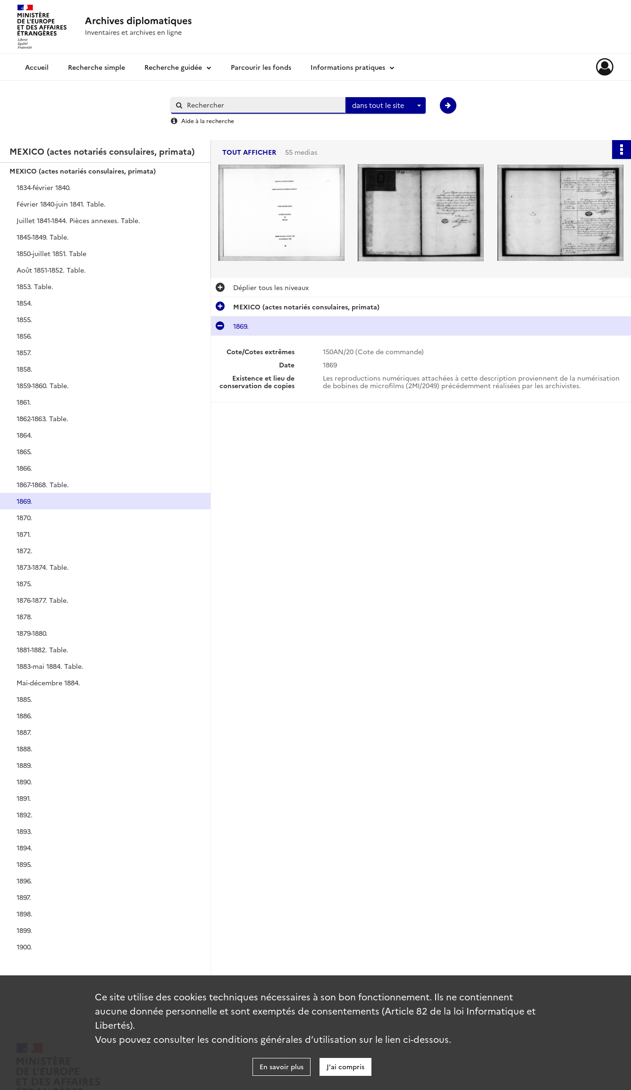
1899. (24, 930)
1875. (24, 583)
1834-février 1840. (44, 187)
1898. (25, 913)
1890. (24, 781)
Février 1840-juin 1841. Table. (61, 203)
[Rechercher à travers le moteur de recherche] (263, 105)
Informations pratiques (348, 67)
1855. (24, 319)
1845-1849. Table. (43, 236)
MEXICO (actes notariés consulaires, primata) (82, 170)
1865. (24, 451)
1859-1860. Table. (43, 385)
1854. (25, 303)
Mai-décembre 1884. (48, 682)
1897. (24, 897)
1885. (24, 699)
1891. (24, 798)
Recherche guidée (173, 67)
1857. (24, 352)
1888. (25, 748)
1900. (24, 946)
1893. (24, 831)
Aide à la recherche (207, 120)
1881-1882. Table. (42, 649)
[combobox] (385, 105)
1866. (24, 468)
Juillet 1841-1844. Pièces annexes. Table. (78, 220)
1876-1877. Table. (42, 600)
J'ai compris (345, 1066)
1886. (24, 715)
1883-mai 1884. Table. (50, 666)
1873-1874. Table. (43, 567)
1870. (24, 517)
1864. (25, 435)
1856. (24, 336)
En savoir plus (281, 1066)
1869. (24, 501)
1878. (25, 616)
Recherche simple (96, 67)
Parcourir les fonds (261, 67)
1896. (24, 880)
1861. (24, 402)
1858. (25, 369)
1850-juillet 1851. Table (51, 253)
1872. (25, 550)
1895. (24, 864)
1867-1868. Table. (43, 484)
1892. (25, 814)
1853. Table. (35, 286)
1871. (24, 534)
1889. (24, 765)
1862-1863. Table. (42, 418)
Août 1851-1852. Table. (51, 270)
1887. (24, 732)
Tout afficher (249, 152)
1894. (25, 847)
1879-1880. (32, 633)
